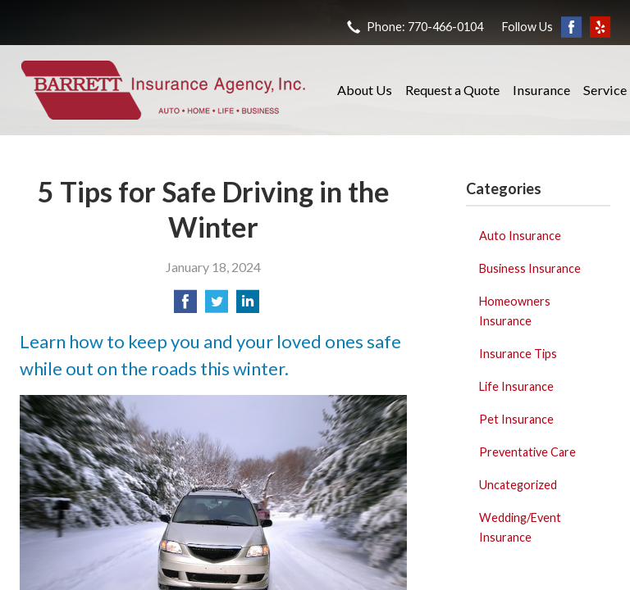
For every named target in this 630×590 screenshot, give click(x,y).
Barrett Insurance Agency (163, 90)
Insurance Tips (518, 354)
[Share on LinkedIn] (247, 306)
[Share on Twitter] (216, 306)
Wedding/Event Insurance (520, 527)
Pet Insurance (516, 419)
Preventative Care (527, 452)
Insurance (541, 90)
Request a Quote (452, 90)
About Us (364, 90)
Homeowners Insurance (514, 311)
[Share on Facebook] (185, 306)
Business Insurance (530, 268)
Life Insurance (516, 386)
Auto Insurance (520, 236)
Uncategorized (518, 485)
